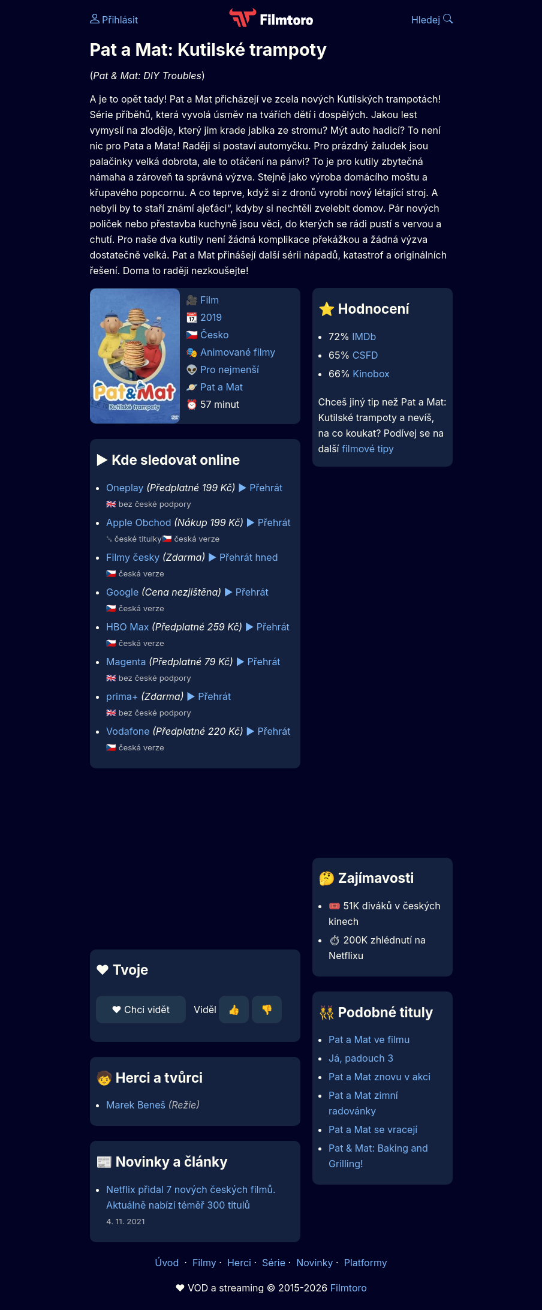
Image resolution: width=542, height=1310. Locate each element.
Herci (239, 1263)
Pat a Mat (221, 387)
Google (122, 592)
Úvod (168, 1263)
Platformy (365, 1263)
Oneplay (124, 488)
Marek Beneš (135, 1105)
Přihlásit (114, 20)
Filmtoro (348, 1288)
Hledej (432, 20)
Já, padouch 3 (361, 1058)
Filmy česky (132, 557)
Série (273, 1263)
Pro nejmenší (229, 369)
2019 (211, 317)
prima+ (122, 696)
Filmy (204, 1263)
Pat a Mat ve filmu (369, 1039)
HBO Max (127, 627)
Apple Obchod (138, 522)
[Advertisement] (191, 859)
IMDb (364, 336)
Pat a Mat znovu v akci (379, 1077)
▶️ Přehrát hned (243, 557)
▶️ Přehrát (260, 488)
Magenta (126, 662)
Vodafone (127, 731)
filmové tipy (368, 449)
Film (209, 300)
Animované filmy (237, 352)
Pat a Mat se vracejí (373, 1129)
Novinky (314, 1263)
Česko (214, 335)
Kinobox (371, 374)
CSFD (365, 355)
